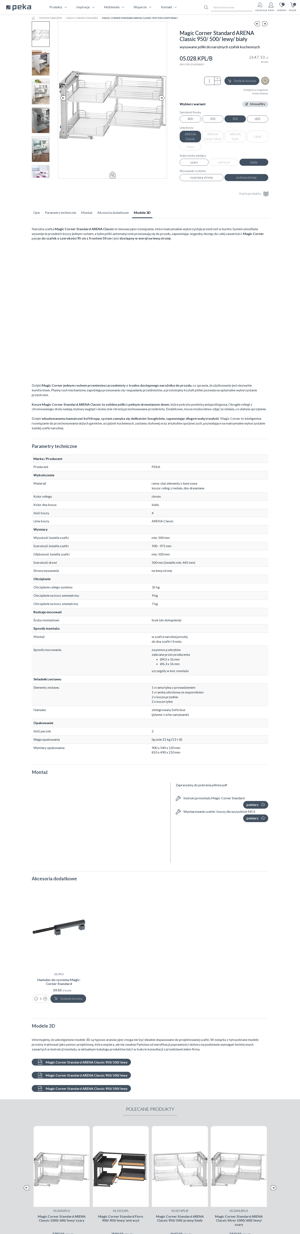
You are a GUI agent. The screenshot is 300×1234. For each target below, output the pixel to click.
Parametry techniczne (60, 212)
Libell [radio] (257, 136)
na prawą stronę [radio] (201, 177)
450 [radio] (213, 119)
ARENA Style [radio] (235, 136)
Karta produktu (253, 193)
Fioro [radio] (190, 147)
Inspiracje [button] (85, 7)
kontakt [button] (168, 7)
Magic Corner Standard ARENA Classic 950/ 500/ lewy (82, 1062)
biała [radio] (253, 162)
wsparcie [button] (142, 7)
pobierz (255, 805)
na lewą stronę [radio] (246, 177)
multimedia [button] (113, 7)
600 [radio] (257, 119)
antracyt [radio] (224, 162)
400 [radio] (190, 119)
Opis (36, 212)
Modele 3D (142, 212)
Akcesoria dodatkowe (113, 212)
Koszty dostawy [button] (260, 93)
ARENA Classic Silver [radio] (213, 136)
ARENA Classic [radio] (190, 136)
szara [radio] (194, 162)
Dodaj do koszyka (242, 81)
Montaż (86, 212)
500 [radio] (235, 119)
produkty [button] (57, 7)
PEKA (156, 467)
